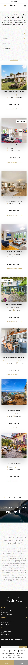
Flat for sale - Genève (14, 411)
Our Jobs (14, 1)
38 (20, 497)
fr (2, 6)
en (5, 6)
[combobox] (14, 33)
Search (14, 59)
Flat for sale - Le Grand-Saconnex (14, 357)
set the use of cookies (9, 658)
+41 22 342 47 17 (6, 624)
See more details (14, 109)
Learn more (21, 658)
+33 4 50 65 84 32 (6, 614)
